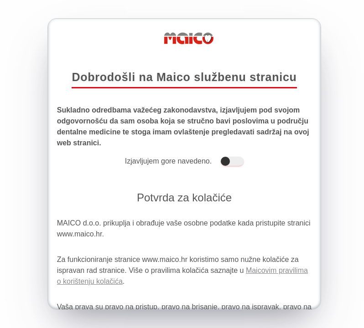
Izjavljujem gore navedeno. (184, 161)
